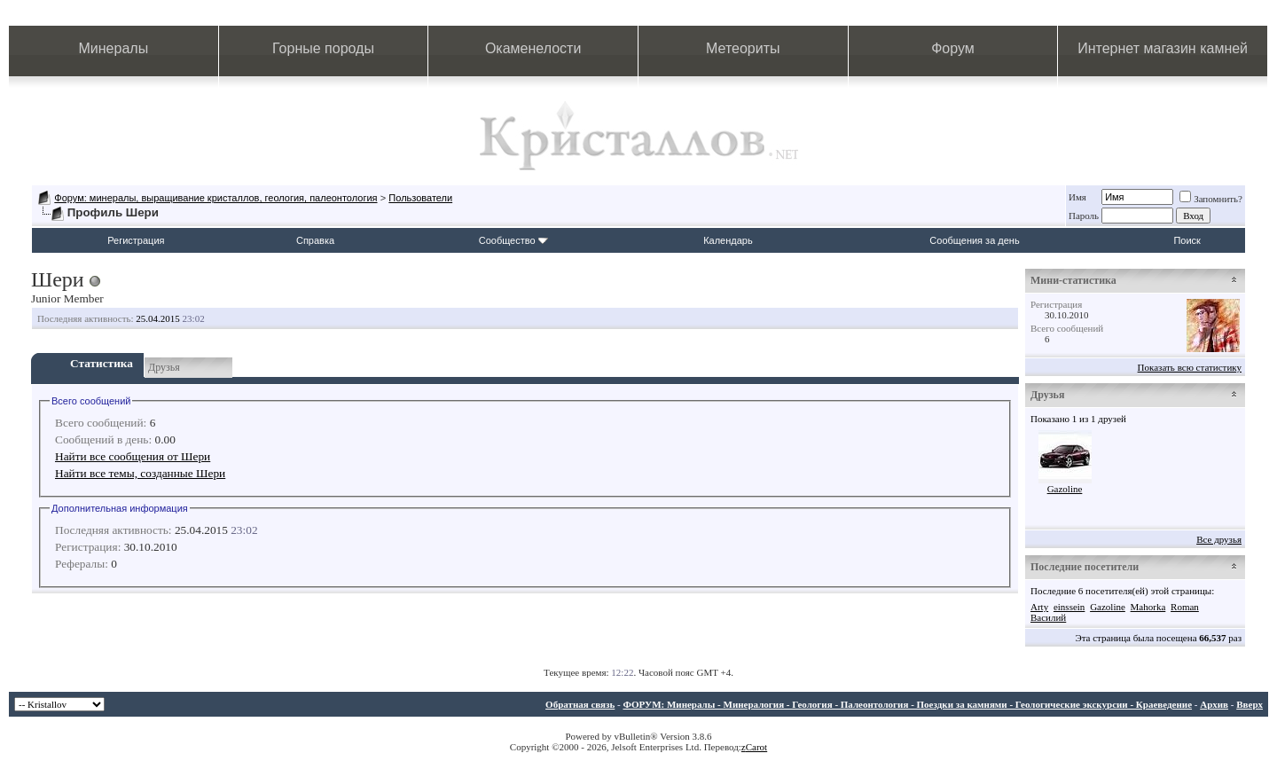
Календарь (728, 240)
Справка (315, 240)
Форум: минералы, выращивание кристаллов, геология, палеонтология (215, 197)
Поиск (1186, 240)
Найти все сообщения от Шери (132, 456)
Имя (1077, 197)
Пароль (1084, 215)
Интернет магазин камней (1162, 48)
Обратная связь (580, 704)
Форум (953, 48)
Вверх (1249, 704)
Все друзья (1219, 539)
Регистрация (135, 240)
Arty (1039, 606)
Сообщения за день (974, 240)
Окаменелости (533, 48)
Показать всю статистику (1190, 367)
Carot (756, 746)
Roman (1185, 606)
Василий (1048, 617)
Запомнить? (1210, 198)
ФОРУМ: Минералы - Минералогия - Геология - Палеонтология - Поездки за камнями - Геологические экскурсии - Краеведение (907, 704)
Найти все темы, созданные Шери (140, 473)
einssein (1069, 606)
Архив (1214, 704)
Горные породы (323, 48)
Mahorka (1148, 606)
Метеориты (743, 48)
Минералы (114, 48)
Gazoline (1065, 488)
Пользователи (420, 197)
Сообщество (513, 240)
